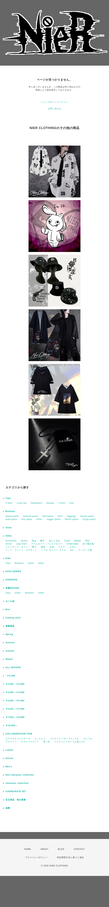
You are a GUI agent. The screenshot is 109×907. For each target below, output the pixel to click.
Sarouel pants (30, 516)
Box (8, 609)
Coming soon (13, 618)
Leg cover (21, 544)
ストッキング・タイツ (17, 547)
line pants (26, 519)
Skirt (60, 516)
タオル (72, 547)
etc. (72, 550)
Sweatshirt (36, 503)
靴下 (34, 547)
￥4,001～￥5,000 (15, 700)
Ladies (9, 750)
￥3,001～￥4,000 (15, 692)
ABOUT (44, 849)
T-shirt (9, 503)
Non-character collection (20, 775)
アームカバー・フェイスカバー (47, 544)
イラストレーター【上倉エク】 (70, 742)
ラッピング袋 (85, 550)
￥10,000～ (11, 725)
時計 (87, 541)
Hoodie (50, 503)
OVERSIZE (11, 580)
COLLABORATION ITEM (19, 734)
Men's (9, 766)
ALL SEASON (13, 667)
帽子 (42, 541)
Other (39, 519)
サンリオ (87, 738)
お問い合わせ (54, 108)
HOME (27, 849)
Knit (72, 503)
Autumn (10, 651)
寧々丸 (46, 742)
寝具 (43, 547)
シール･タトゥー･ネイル (53, 550)
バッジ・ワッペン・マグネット (21, 550)
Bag (34, 541)
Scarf (67, 541)
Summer (10, 642)
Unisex (9, 758)
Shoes (24, 541)
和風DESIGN (12, 588)
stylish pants (87, 516)
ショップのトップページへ (54, 102)
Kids (8, 558)
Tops (8, 498)
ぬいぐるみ (54, 541)
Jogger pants (54, 519)
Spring (9, 634)
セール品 (10, 601)
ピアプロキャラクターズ (18, 738)
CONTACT (79, 849)
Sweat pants (12, 516)
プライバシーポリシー (36, 857)
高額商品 (10, 626)
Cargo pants (89, 519)
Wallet (77, 541)
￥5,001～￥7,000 (15, 709)
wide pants (11, 519)
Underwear (73, 544)
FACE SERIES (13, 571)
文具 (52, 547)
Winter (9, 659)
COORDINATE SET (16, 791)
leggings (71, 516)
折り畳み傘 (88, 544)
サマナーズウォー (30, 742)
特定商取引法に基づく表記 (70, 857)
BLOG (61, 849)
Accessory (11, 541)
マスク (61, 547)
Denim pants (71, 519)
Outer (9, 527)
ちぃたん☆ (40, 738)
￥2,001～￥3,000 (15, 684)
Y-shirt (61, 503)
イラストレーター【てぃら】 (64, 738)
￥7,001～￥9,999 (15, 717)
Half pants (47, 516)
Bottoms (10, 511)
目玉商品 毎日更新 (16, 800)
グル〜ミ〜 (11, 742)
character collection (17, 783)
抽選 (8, 808)
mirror (9, 544)
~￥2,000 (10, 676)
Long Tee (22, 503)
